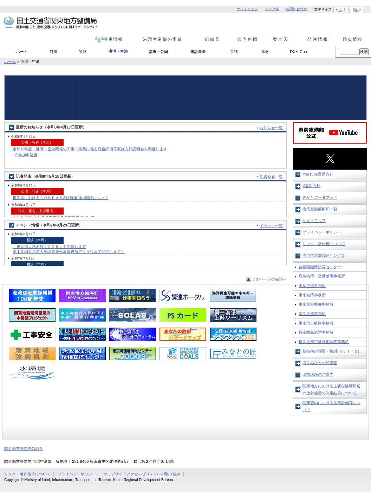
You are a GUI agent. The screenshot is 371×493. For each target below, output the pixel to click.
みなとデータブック (319, 197)
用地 (264, 52)
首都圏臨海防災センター (320, 267)
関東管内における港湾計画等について (331, 406)
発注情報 (316, 39)
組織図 (210, 39)
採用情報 (111, 39)
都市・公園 (158, 52)
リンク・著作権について (323, 244)
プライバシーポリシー (321, 232)
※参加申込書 (26, 155)
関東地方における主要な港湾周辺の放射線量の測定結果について (331, 389)
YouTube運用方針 (317, 174)
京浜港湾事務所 (312, 313)
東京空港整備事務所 (316, 304)
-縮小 (356, 9)
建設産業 (198, 52)
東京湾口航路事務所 (316, 323)
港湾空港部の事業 (161, 39)
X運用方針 (311, 186)
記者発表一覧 (271, 177)
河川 (53, 52)
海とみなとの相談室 (319, 363)
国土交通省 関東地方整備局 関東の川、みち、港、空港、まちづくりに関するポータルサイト (49, 22)
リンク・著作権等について (27, 474)
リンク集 (272, 9)
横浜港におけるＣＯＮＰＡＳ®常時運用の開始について (60, 198)
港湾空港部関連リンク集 (323, 255)
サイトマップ (247, 9)
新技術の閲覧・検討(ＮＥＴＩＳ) (330, 351)
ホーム (22, 52)
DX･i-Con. (299, 52)
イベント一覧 (271, 226)
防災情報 (351, 39)
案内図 (281, 39)
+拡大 (341, 9)
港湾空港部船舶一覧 (319, 209)
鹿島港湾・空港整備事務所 (322, 276)
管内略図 (246, 39)
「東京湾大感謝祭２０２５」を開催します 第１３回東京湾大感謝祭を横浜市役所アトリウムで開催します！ (69, 248)
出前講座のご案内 (317, 374)
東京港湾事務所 (312, 295)
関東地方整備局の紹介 (23, 448)
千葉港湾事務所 (312, 285)
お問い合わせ (296, 9)
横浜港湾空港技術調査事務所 (324, 342)
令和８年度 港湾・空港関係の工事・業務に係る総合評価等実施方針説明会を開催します (90, 149)
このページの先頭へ (269, 279)
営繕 (234, 52)
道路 (83, 52)
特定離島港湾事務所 (316, 332)
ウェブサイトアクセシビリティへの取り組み (142, 474)
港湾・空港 (118, 51)
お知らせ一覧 (271, 128)
